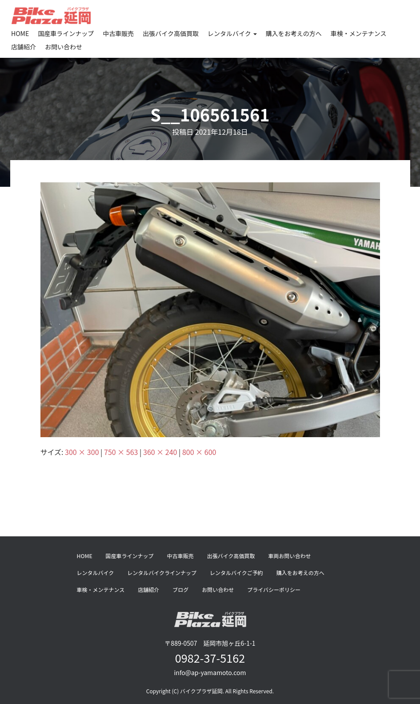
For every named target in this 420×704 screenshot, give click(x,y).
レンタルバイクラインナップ (161, 572)
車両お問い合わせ (289, 555)
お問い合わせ (63, 46)
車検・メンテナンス (359, 33)
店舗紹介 (23, 46)
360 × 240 (160, 452)
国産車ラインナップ (66, 33)
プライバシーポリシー (273, 589)
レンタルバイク (232, 33)
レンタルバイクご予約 (236, 572)
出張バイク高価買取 (171, 33)
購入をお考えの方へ (294, 33)
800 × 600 (199, 452)
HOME (20, 33)
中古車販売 (118, 33)
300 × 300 (82, 452)
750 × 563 (121, 452)
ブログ (180, 589)
